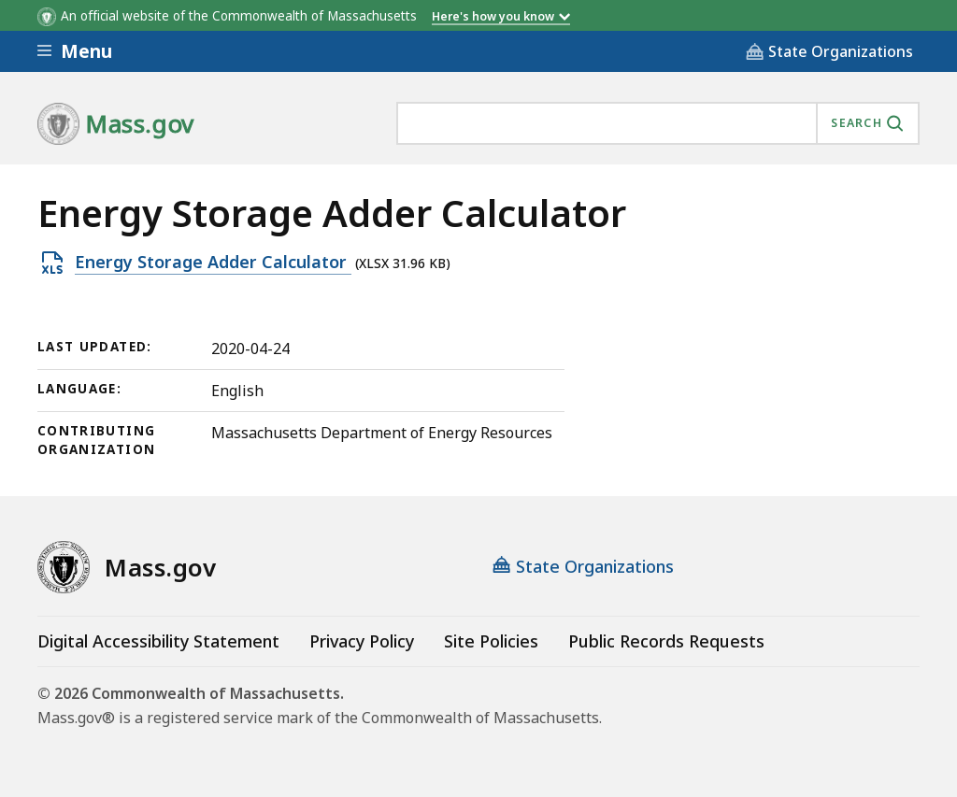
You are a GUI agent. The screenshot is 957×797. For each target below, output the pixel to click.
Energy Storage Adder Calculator (213, 262)
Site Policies (491, 641)
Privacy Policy (361, 641)
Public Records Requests (666, 641)
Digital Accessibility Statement (158, 641)
